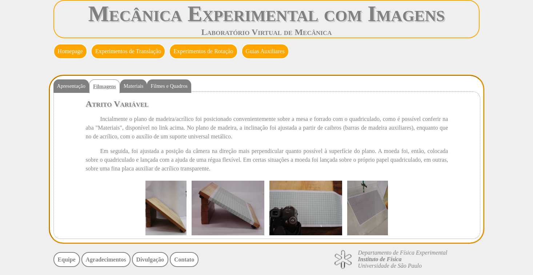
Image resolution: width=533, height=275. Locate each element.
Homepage (70, 51)
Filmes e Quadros (169, 86)
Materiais (133, 86)
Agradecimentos (106, 259)
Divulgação (150, 259)
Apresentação (71, 86)
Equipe (67, 259)
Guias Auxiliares (265, 51)
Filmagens (104, 86)
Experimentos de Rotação (203, 51)
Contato (184, 259)
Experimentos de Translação (128, 51)
